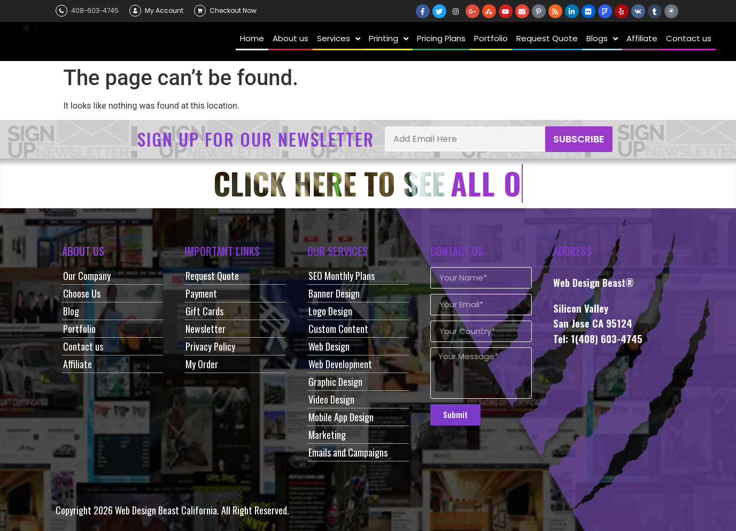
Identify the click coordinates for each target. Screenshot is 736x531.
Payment (201, 293)
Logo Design (330, 311)
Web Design (329, 346)
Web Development (340, 364)
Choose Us (81, 293)
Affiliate (77, 364)
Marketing (327, 435)
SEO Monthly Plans (341, 276)
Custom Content (338, 329)
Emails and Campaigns (348, 452)
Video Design (331, 399)
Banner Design (334, 293)
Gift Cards (204, 311)
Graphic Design (335, 382)
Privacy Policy (210, 346)
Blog (71, 311)
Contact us (83, 346)
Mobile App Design (341, 417)
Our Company (87, 276)
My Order (201, 364)
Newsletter (205, 329)
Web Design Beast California (166, 510)
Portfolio (79, 329)
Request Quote (212, 276)
